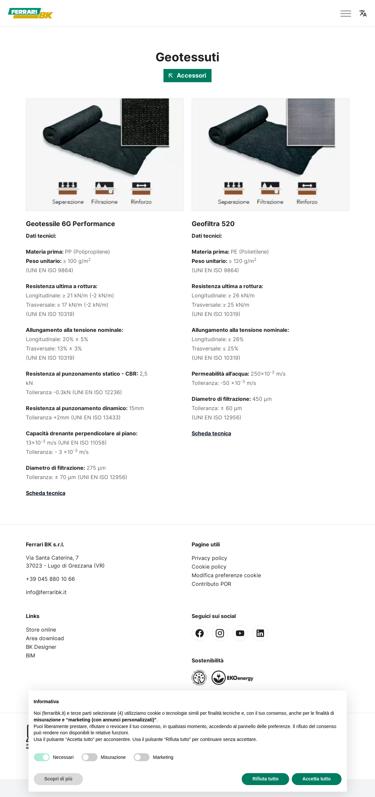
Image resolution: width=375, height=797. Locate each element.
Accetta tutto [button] (316, 778)
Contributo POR (211, 584)
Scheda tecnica (45, 493)
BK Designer (41, 647)
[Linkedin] (260, 633)
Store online (41, 629)
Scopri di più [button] (58, 778)
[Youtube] (240, 633)
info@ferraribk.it (46, 592)
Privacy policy (209, 558)
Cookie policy (209, 566)
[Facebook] (200, 633)
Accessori (187, 75)
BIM (30, 655)
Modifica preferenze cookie (226, 575)
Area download (45, 638)
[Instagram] (220, 633)
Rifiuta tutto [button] (265, 778)
